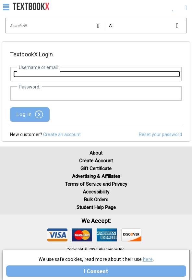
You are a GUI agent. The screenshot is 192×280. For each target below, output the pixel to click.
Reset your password (160, 134)
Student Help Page (96, 207)
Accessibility (96, 192)
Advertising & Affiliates (96, 176)
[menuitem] (173, 6)
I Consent (96, 271)
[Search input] (96, 25)
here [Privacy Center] (148, 259)
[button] (30, 114)
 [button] (6, 7)
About (96, 153)
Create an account (62, 134)
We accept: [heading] (96, 221)
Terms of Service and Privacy (96, 184)
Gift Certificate (96, 168)
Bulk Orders (96, 200)
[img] (57, 234)
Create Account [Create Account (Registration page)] (96, 161)
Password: (29, 86)
